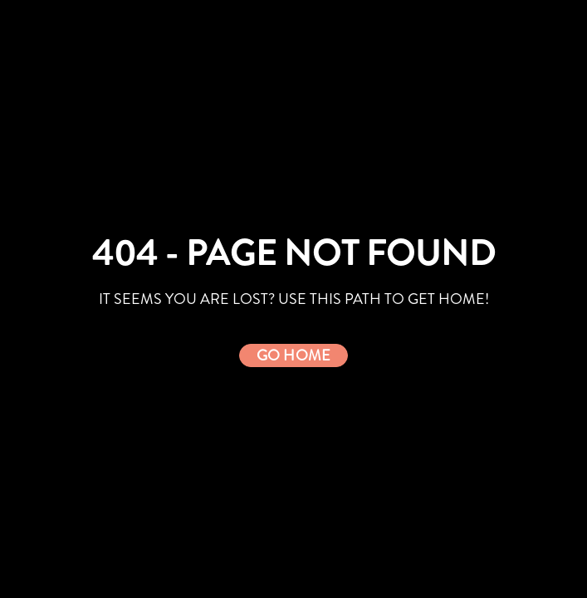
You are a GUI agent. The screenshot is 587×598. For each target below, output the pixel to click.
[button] (294, 355)
